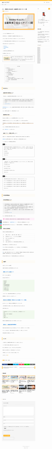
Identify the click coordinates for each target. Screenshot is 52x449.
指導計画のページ (7, 129)
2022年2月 (39, 65)
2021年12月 (39, 68)
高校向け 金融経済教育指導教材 (12, 79)
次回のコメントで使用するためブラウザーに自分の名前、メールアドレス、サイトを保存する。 (16, 426)
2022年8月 (39, 56)
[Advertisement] (43, 83)
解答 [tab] (6, 144)
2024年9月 (39, 49)
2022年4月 (39, 61)
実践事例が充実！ (10, 70)
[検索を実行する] (49, 9)
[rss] (48, 0)
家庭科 (6, 360)
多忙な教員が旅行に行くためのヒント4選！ (43, 39)
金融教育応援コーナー (13, 222)
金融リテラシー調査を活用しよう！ (12, 71)
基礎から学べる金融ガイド (11, 77)
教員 (3, 360)
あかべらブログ (5, 2)
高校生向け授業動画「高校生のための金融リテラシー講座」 (16, 78)
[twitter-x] (47, 0)
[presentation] (8, 438)
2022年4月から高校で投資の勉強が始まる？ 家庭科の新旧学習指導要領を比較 (22, 57)
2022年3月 (39, 63)
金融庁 (5, 48)
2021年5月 (39, 75)
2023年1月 (39, 54)
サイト (4, 423)
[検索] (49, 0)
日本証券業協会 (6, 47)
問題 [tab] (3, 144)
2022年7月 (39, 58)
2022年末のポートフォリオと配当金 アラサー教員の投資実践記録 (43, 41)
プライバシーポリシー (26, 446)
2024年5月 (39, 51)
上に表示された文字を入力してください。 (8, 430)
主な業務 (10, 212)
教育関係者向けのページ (6, 107)
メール (4, 420)
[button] (4, 364)
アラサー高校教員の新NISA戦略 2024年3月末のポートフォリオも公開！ (43, 37)
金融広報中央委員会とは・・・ (8, 103)
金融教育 (9, 360)
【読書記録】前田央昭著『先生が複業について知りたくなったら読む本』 (43, 34)
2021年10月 (39, 70)
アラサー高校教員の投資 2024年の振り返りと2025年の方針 (43, 32)
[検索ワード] (43, 9)
